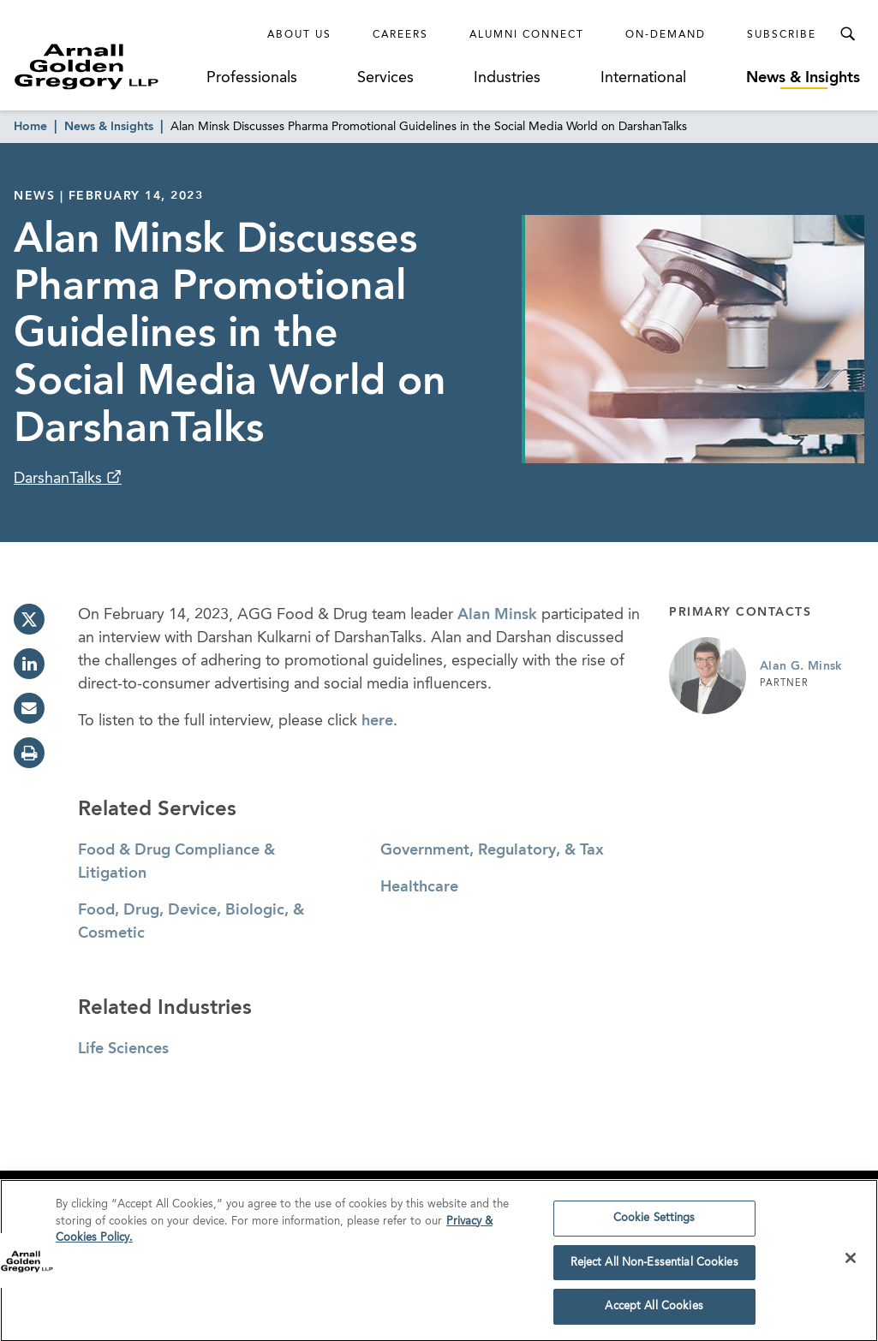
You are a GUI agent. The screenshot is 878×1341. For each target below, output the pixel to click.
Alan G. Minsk (801, 666)
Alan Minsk (497, 615)
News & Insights (803, 78)
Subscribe (781, 35)
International (643, 78)
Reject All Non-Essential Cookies (654, 1267)
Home (30, 127)
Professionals (251, 78)
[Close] (850, 1263)
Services (385, 78)
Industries (507, 78)
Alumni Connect (526, 35)
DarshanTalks (60, 478)
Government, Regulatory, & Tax (492, 850)
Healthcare (419, 887)
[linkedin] (29, 663)
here (377, 721)
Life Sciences (123, 1049)
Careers (400, 35)
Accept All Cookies (653, 1312)
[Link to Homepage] (108, 66)
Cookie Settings (654, 1223)
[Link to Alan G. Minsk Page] (707, 675)
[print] (29, 752)
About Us (299, 35)
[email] (29, 708)
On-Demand (665, 35)
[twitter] (29, 619)
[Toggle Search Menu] (847, 34)
